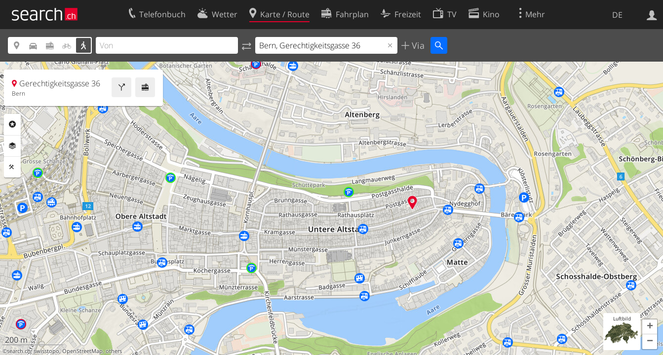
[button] (649, 327)
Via (417, 45)
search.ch (19, 351)
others (114, 351)
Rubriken (12, 124)
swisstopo (46, 351)
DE (617, 14)
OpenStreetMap (82, 351)
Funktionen (12, 167)
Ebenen (12, 146)
